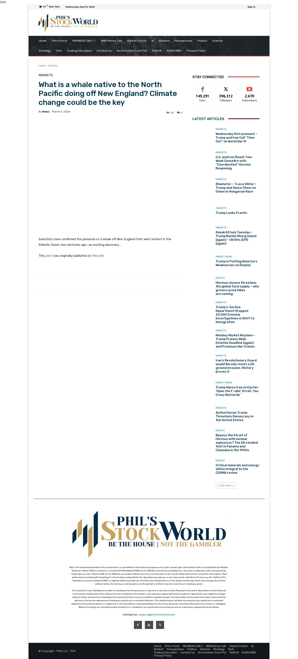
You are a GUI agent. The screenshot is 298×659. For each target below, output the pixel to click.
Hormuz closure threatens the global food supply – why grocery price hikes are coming (237, 288)
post (49, 256)
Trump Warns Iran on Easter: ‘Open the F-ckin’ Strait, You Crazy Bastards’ (237, 391)
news (45, 111)
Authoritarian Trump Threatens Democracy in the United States (235, 416)
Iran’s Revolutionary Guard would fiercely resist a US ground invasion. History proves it (236, 366)
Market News (224, 257)
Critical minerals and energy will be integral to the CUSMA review (237, 469)
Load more (226, 485)
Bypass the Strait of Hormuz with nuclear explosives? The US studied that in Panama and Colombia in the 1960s (237, 442)
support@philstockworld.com (156, 614)
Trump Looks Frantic (231, 213)
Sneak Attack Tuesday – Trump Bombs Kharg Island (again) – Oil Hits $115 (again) (236, 237)
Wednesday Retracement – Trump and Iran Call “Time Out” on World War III (236, 137)
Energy (220, 278)
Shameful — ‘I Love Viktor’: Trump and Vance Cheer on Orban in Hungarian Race (236, 187)
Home (42, 65)
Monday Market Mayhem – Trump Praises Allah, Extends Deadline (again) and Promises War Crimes (235, 340)
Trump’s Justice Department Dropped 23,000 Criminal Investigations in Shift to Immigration (235, 314)
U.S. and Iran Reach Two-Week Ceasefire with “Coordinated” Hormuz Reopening (234, 162)
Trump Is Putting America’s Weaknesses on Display (236, 263)
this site (98, 256)
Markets (53, 65)
